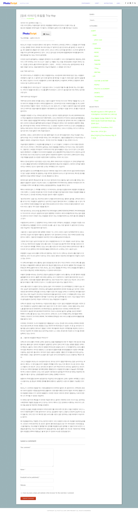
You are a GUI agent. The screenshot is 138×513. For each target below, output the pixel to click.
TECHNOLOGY (99, 97)
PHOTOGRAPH (86, 3)
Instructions (108, 3)
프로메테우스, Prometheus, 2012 (102, 127)
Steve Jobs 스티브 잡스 (99, 131)
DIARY (95, 35)
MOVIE (96, 52)
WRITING (97, 72)
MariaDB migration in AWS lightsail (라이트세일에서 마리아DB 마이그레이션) (104, 113)
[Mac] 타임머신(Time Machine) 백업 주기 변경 (103, 136)
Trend (96, 101)
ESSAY (95, 44)
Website (23, 485)
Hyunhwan (30, 18)
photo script (98, 40)
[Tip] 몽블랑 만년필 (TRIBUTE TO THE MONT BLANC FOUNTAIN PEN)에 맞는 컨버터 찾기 (103, 120)
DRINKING (97, 48)
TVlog (96, 68)
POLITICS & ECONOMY (102, 89)
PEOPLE (96, 85)
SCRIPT (97, 3)
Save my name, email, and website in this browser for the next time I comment (48, 493)
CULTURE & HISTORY (101, 81)
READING (97, 60)
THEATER (97, 64)
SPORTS (97, 93)
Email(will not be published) (29, 477)
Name (22, 469)
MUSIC (96, 56)
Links (118, 3)
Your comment (25, 447)
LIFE (94, 76)
